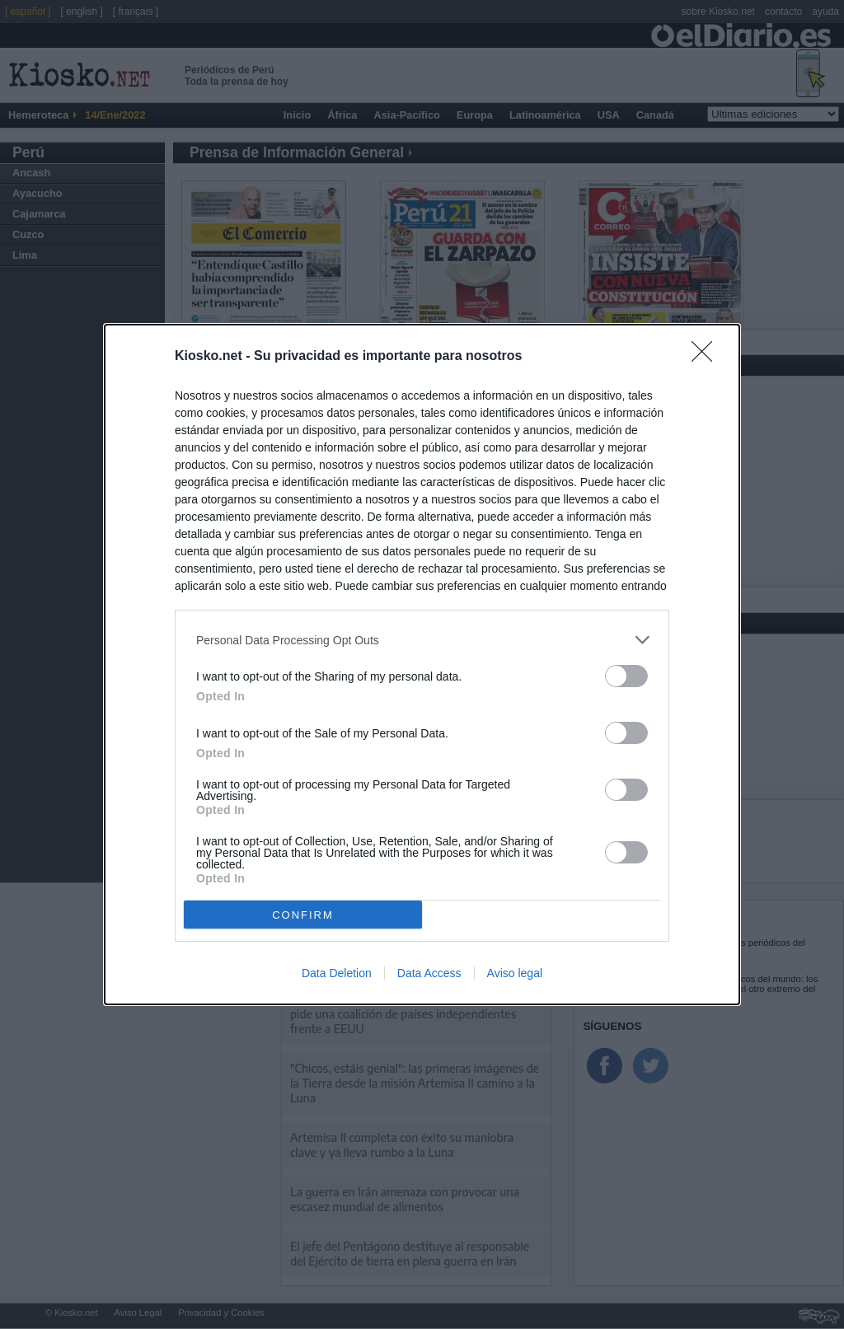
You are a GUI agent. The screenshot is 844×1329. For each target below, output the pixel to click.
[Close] (707, 356)
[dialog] (422, 664)
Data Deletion (337, 973)
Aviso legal (514, 973)
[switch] (626, 676)
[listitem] (422, 639)
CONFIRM (303, 915)
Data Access (429, 973)
